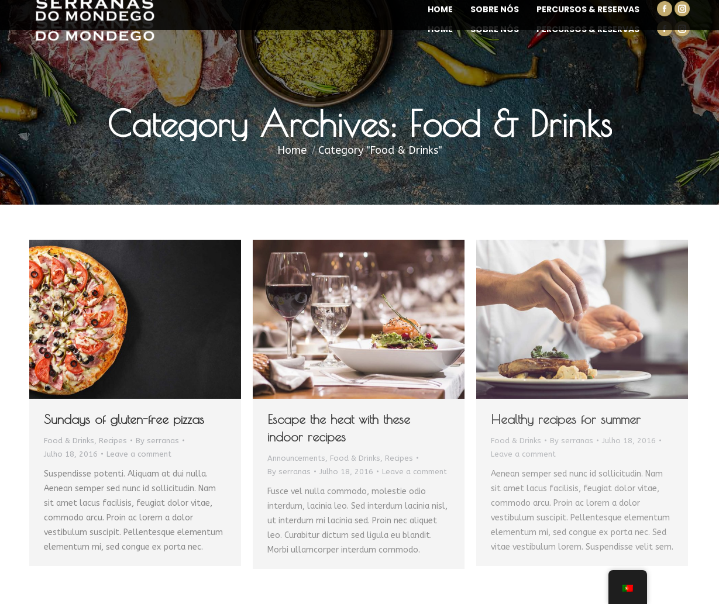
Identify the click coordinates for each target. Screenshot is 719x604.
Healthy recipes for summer (566, 419)
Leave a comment (138, 454)
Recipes (113, 440)
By (157, 440)
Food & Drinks (69, 440)
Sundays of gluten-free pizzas (124, 419)
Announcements (296, 458)
